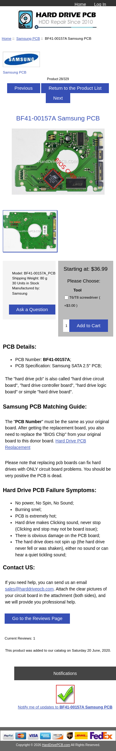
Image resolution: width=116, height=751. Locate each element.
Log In (100, 4)
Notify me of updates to (65, 697)
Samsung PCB (28, 38)
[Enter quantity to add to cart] (66, 325)
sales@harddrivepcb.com (29, 588)
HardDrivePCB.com (56, 745)
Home (80, 4)
